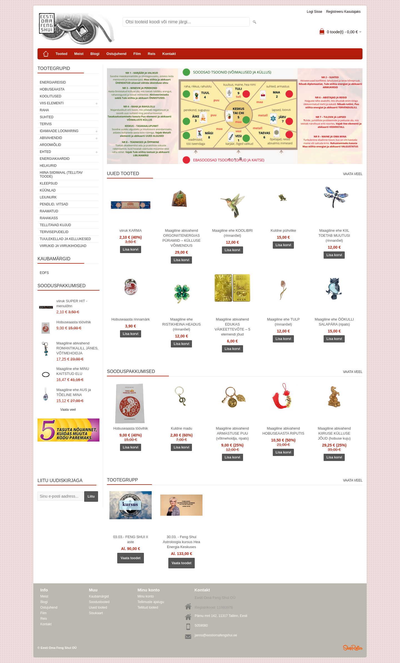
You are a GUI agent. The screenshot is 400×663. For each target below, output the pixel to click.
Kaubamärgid (99, 596)
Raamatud (49, 211)
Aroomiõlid (50, 145)
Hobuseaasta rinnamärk (130, 319)
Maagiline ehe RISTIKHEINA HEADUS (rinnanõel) (181, 324)
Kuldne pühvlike (283, 230)
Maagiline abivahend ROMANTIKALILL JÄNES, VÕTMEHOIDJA (77, 348)
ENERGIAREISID (53, 82)
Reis (151, 54)
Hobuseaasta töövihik (73, 322)
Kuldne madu (181, 428)
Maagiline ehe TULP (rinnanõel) (283, 321)
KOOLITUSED (50, 96)
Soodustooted (99, 602)
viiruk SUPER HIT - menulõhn (71, 303)
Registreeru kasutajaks (343, 12)
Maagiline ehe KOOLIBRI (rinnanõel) (232, 233)
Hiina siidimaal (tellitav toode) (61, 174)
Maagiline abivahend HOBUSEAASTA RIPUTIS (283, 430)
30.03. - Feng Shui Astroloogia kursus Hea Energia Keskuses (181, 542)
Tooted (61, 54)
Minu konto (146, 596)
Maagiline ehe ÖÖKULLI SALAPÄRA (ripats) (334, 321)
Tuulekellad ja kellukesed (65, 239)
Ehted (45, 152)
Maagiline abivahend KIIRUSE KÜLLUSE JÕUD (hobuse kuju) (334, 433)
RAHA (44, 110)
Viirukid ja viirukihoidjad (63, 246)
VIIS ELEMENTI (52, 103)
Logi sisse (314, 12)
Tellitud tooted (148, 607)
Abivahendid (51, 138)
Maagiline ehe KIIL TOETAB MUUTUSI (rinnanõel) (334, 235)
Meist (78, 54)
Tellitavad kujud (55, 225)
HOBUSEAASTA (52, 89)
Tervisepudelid (54, 232)
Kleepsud (49, 183)
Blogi (95, 54)
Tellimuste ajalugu (151, 602)
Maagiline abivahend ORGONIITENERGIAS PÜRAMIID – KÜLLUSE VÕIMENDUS (181, 238)
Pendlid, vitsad (54, 204)
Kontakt (169, 54)
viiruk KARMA (130, 230)
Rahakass (49, 218)
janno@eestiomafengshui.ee (216, 635)
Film (137, 54)
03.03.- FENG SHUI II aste (130, 539)
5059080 (201, 625)
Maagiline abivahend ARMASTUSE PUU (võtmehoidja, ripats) (232, 433)
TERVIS (46, 124)
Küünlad (48, 190)
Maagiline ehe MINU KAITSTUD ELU (72, 371)
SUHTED (46, 117)
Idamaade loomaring (59, 131)
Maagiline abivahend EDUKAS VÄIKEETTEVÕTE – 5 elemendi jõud (232, 326)
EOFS (44, 273)
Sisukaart (96, 613)
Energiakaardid (54, 159)
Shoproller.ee (352, 648)
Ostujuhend (116, 54)
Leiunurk (48, 197)
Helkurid (48, 166)
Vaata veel (68, 410)
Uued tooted (98, 607)
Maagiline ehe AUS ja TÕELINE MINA (73, 392)
